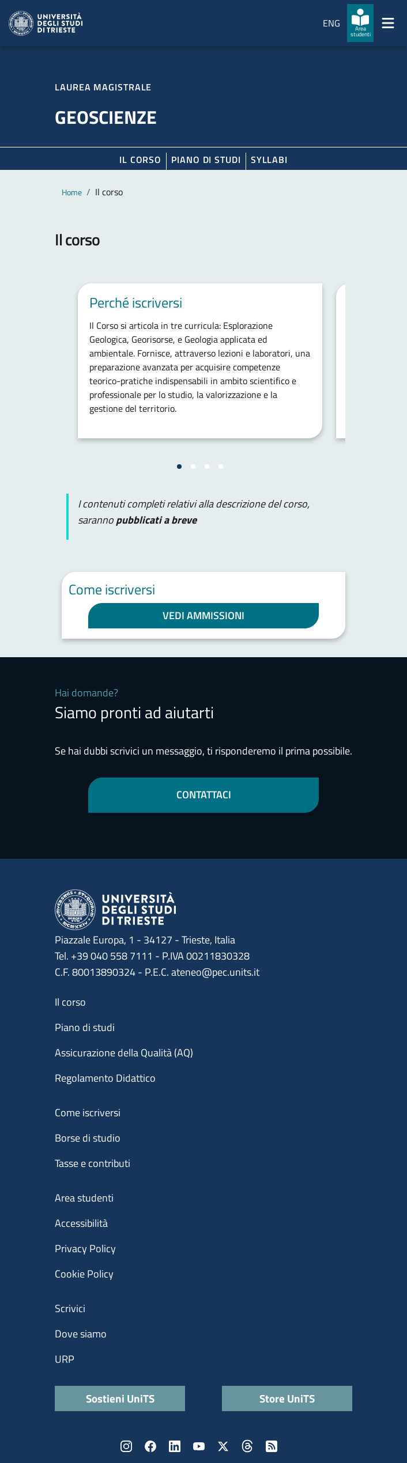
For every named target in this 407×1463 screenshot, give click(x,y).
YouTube (198, 1446)
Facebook (150, 1446)
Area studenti (84, 1198)
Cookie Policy (84, 1274)
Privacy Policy (85, 1248)
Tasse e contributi (92, 1163)
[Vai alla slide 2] (193, 466)
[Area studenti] (360, 23)
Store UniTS (287, 1398)
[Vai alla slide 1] (179, 466)
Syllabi (269, 159)
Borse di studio (87, 1138)
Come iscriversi (87, 1112)
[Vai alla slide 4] (220, 466)
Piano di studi (85, 1027)
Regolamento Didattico (105, 1078)
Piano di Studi (206, 159)
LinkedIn (174, 1446)
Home (72, 192)
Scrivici (70, 1308)
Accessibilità (81, 1223)
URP (64, 1359)
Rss (271, 1446)
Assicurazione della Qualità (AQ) (124, 1052)
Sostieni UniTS (120, 1398)
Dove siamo (81, 1333)
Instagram (126, 1446)
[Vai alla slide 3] (207, 466)
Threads (247, 1446)
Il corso (140, 159)
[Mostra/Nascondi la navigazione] (388, 23)
